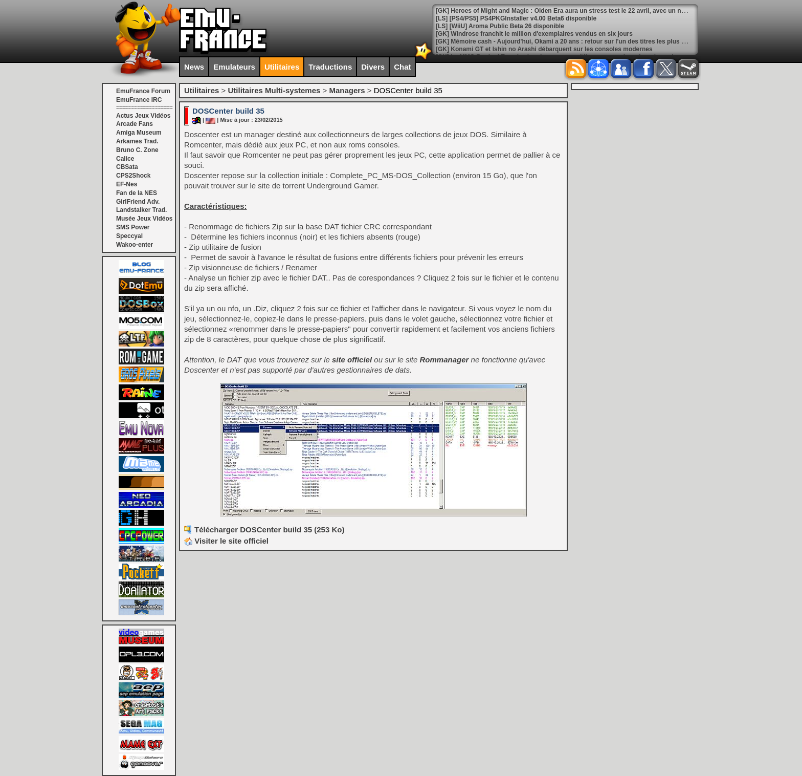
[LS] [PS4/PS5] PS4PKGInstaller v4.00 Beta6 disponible (516, 18)
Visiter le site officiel (226, 540)
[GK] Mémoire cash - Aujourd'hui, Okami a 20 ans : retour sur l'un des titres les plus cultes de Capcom (585, 41)
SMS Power (132, 227)
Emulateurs (234, 66)
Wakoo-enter (134, 244)
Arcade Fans (134, 123)
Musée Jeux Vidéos (144, 218)
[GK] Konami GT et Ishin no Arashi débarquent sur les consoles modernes (544, 49)
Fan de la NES (136, 193)
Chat (402, 66)
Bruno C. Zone (137, 150)
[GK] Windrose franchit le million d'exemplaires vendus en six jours (534, 33)
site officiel (352, 359)
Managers (347, 90)
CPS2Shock (133, 175)
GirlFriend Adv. (138, 201)
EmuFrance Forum (143, 91)
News (194, 66)
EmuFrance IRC (139, 99)
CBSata (127, 166)
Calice (125, 158)
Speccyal (129, 236)
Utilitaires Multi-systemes (274, 90)
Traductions (330, 66)
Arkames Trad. (137, 141)
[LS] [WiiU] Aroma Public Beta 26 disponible (500, 26)
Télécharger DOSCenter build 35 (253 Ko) (269, 529)
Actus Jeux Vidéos (143, 115)
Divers (373, 66)
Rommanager (444, 359)
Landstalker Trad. (141, 209)
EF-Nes (126, 184)
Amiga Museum (139, 132)
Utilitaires (281, 66)
